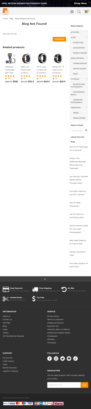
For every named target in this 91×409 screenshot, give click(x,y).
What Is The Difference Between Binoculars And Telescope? (78, 163)
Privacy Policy (53, 316)
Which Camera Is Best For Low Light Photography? (79, 229)
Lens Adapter (78, 48)
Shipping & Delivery (55, 323)
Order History (8, 361)
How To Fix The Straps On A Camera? (79, 148)
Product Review (80, 53)
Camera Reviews (80, 63)
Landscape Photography (77, 101)
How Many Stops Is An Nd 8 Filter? (79, 265)
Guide (73, 37)
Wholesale (51, 343)
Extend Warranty (10, 368)
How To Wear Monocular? (75, 204)
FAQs (5, 364)
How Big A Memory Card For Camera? (78, 193)
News (75, 74)
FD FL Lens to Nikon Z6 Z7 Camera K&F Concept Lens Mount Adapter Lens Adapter (42, 70)
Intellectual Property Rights (58, 333)
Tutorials (75, 79)
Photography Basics (78, 93)
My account (7, 358)
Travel (76, 113)
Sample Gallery (79, 68)
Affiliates (51, 339)
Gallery (6, 333)
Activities (75, 32)
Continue (59, 39)
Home (5, 19)
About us (6, 316)
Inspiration (76, 107)
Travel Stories (79, 118)
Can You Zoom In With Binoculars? (77, 215)
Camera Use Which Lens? (78, 253)
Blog (11, 19)
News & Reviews (77, 58)
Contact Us (7, 319)
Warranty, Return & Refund (58, 329)
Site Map (6, 323)
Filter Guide (78, 42)
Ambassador (52, 336)
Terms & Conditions (55, 319)
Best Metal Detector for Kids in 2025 (78, 242)
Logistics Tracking (10, 371)
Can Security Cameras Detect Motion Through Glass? (79, 180)
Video (5, 329)
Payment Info (53, 326)
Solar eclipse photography (78, 86)
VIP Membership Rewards (13, 336)
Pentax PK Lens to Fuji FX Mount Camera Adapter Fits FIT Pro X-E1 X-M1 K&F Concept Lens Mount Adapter (57, 70)
